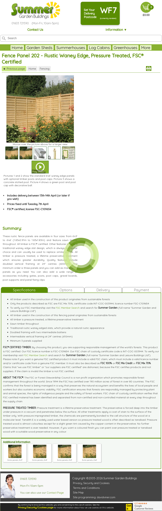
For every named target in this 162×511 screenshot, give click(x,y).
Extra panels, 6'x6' (89, 458)
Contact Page (55, 492)
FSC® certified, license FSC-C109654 (29, 209)
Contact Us (35, 30)
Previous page (14, 68)
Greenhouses (125, 47)
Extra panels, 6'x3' (14, 458)
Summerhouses (70, 47)
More (145, 47)
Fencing (44, 68)
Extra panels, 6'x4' (39, 458)
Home (17, 47)
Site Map (78, 492)
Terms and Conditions (86, 488)
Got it (129, 507)
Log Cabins (99, 47)
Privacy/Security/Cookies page (35, 507)
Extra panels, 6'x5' (64, 458)
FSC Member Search (68, 307)
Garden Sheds (39, 47)
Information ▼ (116, 30)
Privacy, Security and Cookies (91, 483)
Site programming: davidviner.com (94, 497)
